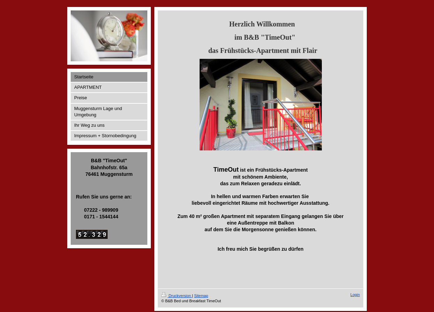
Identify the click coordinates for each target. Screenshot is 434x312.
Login (355, 294)
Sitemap (201, 296)
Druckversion (176, 296)
